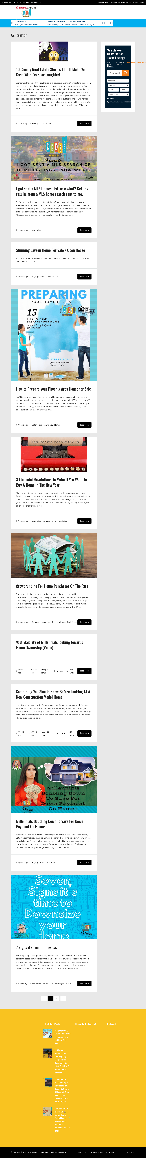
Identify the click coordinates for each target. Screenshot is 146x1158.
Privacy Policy (82, 1152)
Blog (13, 23)
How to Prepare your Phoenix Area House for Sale (53, 389)
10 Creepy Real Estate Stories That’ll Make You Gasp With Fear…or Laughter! (51, 72)
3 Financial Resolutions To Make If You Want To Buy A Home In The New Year (51, 482)
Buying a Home (38, 277)
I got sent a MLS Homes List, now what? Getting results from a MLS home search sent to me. (52, 191)
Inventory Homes (120, 63)
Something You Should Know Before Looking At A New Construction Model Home (53, 694)
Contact (27, 23)
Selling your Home (51, 425)
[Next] (63, 998)
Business (35, 622)
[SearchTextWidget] (114, 73)
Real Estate (62, 521)
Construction (61, 733)
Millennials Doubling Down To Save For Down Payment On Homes (49, 823)
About (20, 23)
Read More (84, 123)
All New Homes (110, 64)
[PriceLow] (118, 81)
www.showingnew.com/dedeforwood (122, 102)
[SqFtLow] (118, 94)
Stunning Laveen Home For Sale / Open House (50, 250)
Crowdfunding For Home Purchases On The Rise (52, 586)
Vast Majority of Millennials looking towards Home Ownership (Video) (49, 644)
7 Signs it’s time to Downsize (37, 947)
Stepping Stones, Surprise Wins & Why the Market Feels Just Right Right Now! (62, 1037)
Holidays (35, 123)
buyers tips (36, 230)
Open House (52, 277)
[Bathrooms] (124, 90)
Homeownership (60, 671)
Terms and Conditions (98, 1152)
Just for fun (46, 123)
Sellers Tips (37, 425)
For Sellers (37, 23)
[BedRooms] (113, 90)
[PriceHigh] (118, 85)
